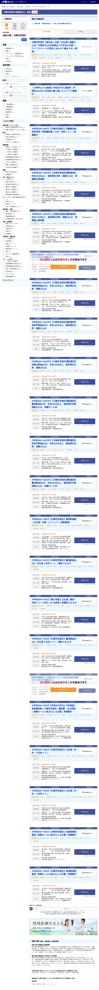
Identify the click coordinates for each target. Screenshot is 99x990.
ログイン (84, 2)
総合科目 (9, 241)
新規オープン (10, 204)
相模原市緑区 (75, 972)
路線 (15, 26)
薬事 (7, 117)
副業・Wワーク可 (12, 223)
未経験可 (9, 234)
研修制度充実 (10, 216)
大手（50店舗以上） (12, 206)
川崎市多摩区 (52, 972)
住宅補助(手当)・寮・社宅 (14, 219)
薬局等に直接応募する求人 (14, 127)
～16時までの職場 (12, 149)
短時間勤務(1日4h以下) (13, 157)
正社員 (8, 68)
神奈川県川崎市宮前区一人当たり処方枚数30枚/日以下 (52, 23)
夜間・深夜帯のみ (12, 165)
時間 (23, 26)
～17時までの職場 (12, 152)
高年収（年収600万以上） (15, 134)
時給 (13, 92)
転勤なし (9, 201)
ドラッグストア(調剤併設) (14, 53)
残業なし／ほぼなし (13, 147)
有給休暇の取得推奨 (13, 194)
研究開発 (9, 109)
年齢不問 (9, 228)
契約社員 (9, 71)
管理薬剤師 (10, 107)
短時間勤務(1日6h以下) (13, 159)
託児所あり (10, 213)
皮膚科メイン (10, 246)
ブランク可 (10, 274)
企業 (7, 58)
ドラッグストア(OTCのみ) (14, 56)
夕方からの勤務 (11, 162)
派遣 (7, 74)
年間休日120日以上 (12, 184)
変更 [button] (24, 39)
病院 (7, 51)
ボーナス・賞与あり (12, 142)
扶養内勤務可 (10, 276)
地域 (6, 26)
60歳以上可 (10, 226)
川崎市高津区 (43, 972)
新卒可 (8, 231)
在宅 (8, 256)
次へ (66, 909)
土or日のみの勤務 (12, 167)
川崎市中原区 (35, 972)
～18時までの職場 (12, 154)
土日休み (9, 179)
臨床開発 (9, 112)
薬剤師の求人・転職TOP (8, 6)
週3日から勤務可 (11, 192)
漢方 (7, 251)
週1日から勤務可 (11, 187)
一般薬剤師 (10, 104)
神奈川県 (27, 6)
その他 (8, 61)
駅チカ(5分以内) (11, 172)
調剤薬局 (9, 48)
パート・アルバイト (12, 76)
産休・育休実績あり (12, 211)
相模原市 (68, 972)
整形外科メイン (11, 249)
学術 (7, 114)
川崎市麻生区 (60, 972)
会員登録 (93, 2)
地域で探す (20, 6)
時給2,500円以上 (11, 137)
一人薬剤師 (10, 238)
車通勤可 (9, 174)
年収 (13, 84)
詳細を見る (85, 68)
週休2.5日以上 (11, 182)
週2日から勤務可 (11, 189)
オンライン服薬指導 (12, 254)
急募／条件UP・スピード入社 (15, 129)
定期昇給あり (11, 139)
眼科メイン (10, 243)
